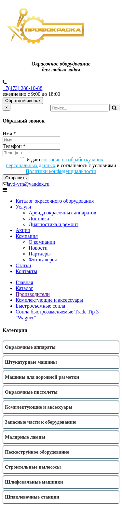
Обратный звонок (22, 100)
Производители (33, 294)
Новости (38, 248)
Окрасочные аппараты (30, 347)
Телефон (14, 146)
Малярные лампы (25, 437)
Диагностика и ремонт (53, 224)
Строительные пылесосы (33, 467)
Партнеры (40, 253)
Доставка (39, 218)
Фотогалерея (43, 259)
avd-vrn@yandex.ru (28, 184)
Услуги (23, 207)
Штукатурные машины (31, 362)
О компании (42, 242)
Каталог (24, 288)
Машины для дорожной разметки (42, 377)
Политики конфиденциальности (61, 171)
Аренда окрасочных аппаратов (62, 212)
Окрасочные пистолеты (31, 392)
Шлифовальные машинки (34, 482)
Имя (9, 133)
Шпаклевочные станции (32, 497)
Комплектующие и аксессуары (49, 300)
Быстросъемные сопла (40, 306)
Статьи (23, 265)
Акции (23, 230)
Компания (27, 236)
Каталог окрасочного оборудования (55, 201)
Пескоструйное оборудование (37, 452)
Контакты (26, 271)
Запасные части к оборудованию (40, 422)
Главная (24, 282)
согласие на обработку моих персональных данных (54, 162)
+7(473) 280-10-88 (22, 88)
